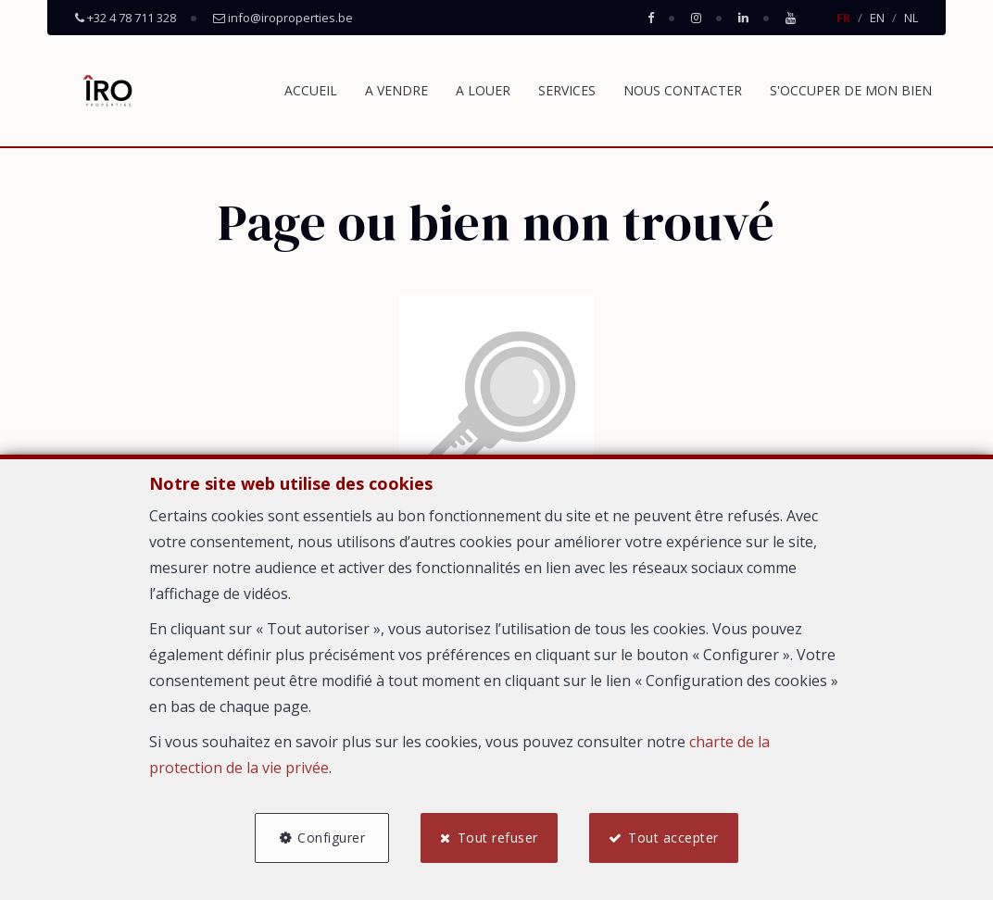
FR (843, 17)
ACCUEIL (310, 90)
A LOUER (483, 90)
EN (877, 17)
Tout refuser (498, 837)
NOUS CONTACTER (682, 90)
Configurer (331, 837)
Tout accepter (673, 837)
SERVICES (567, 90)
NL (911, 17)
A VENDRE (396, 90)
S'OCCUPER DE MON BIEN (851, 90)
